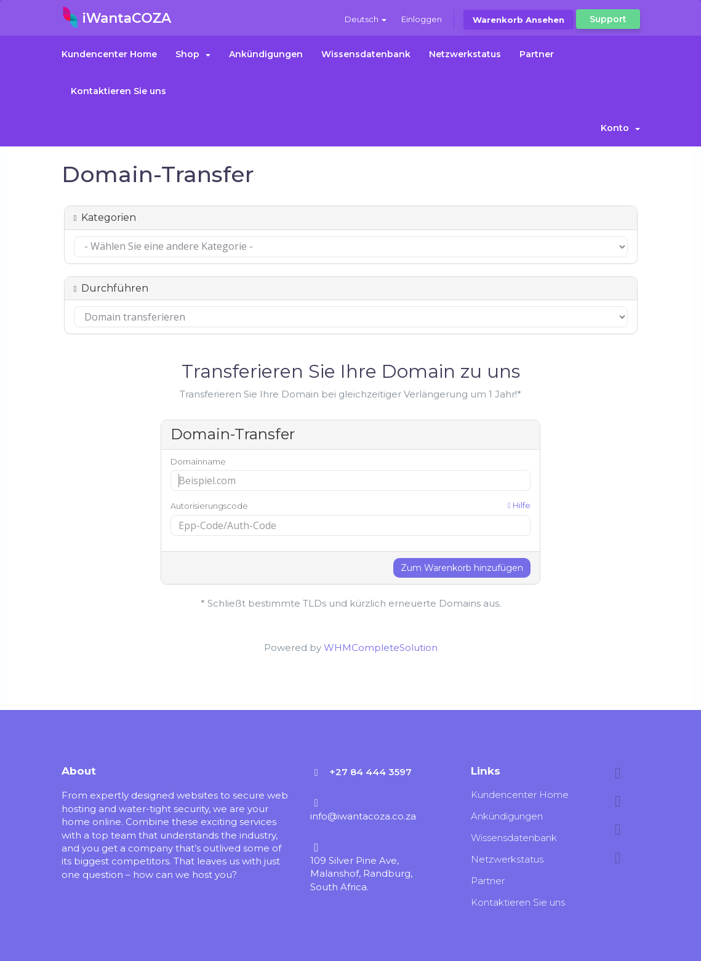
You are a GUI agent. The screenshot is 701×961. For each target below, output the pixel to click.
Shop (192, 54)
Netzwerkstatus (465, 54)
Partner (536, 54)
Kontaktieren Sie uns (118, 91)
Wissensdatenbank (366, 54)
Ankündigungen (266, 54)
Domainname (198, 461)
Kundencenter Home (109, 54)
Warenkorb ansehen (518, 20)
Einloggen (421, 19)
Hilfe (519, 505)
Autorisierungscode (350, 505)
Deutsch (366, 19)
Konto (620, 128)
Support (608, 19)
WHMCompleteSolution (381, 647)
